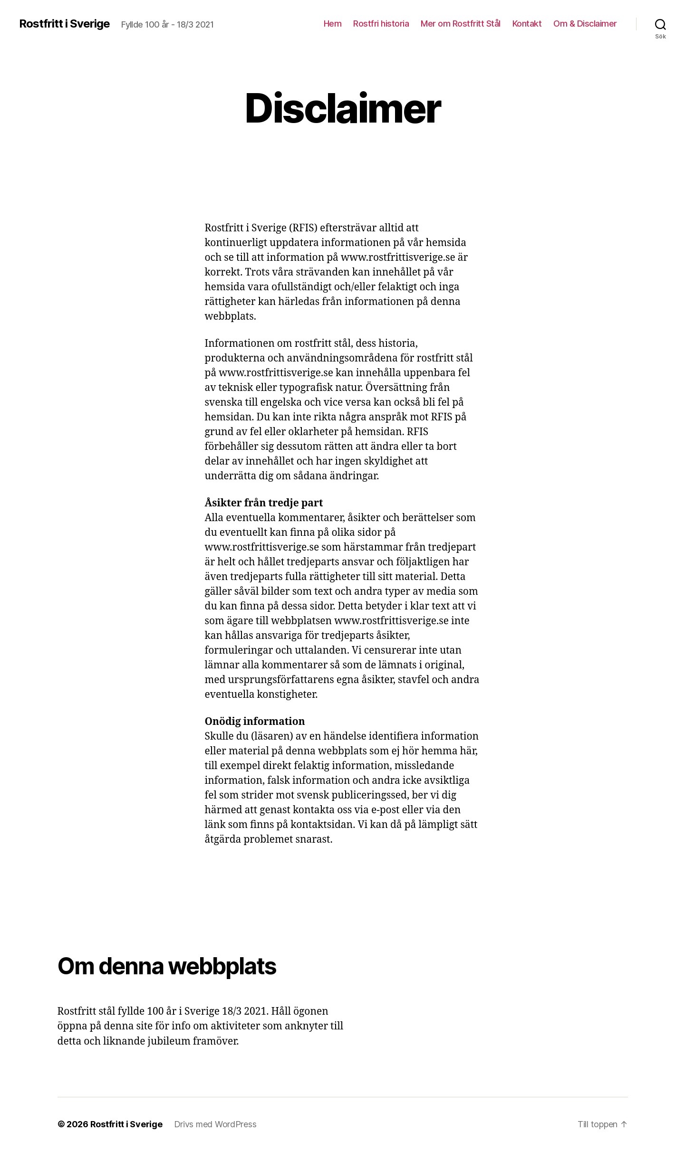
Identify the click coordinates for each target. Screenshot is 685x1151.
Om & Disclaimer (585, 24)
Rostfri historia (381, 24)
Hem (333, 24)
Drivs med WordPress (215, 1124)
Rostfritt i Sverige (64, 23)
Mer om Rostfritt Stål (461, 24)
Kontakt (527, 24)
